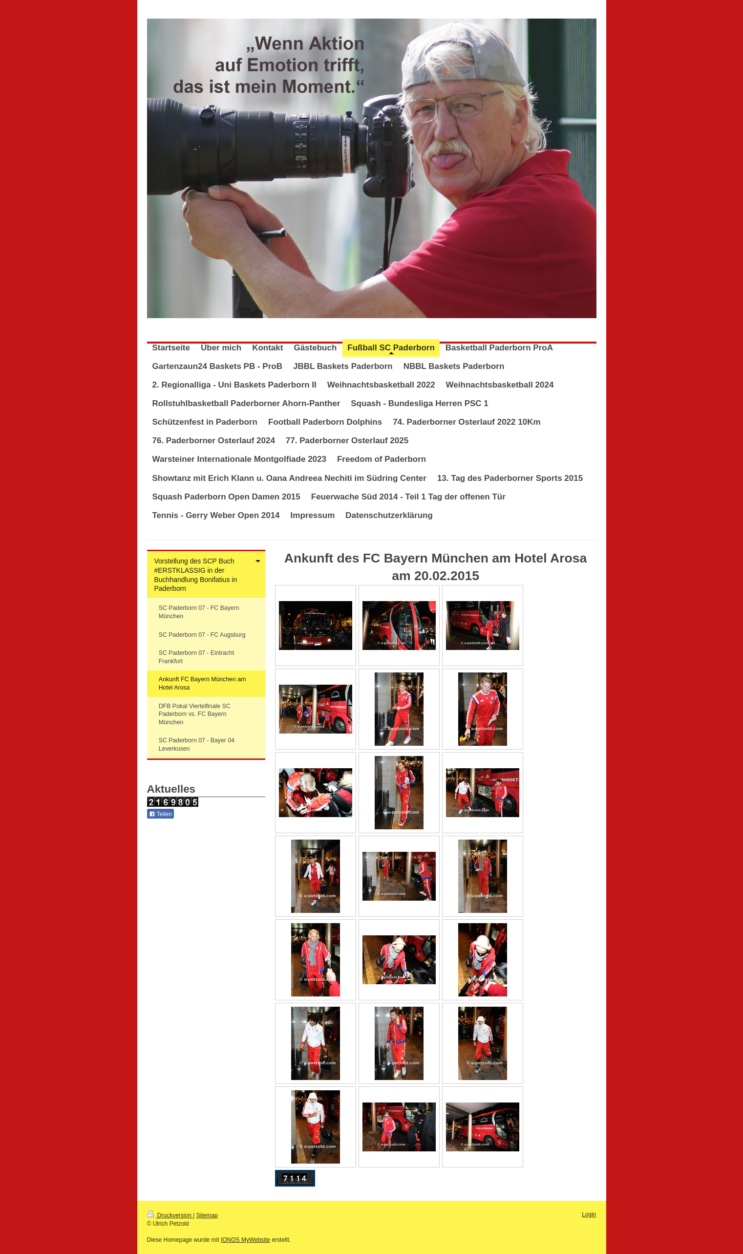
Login (589, 1214)
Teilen (160, 814)
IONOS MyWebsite (245, 1239)
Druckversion (170, 1215)
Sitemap (207, 1215)
